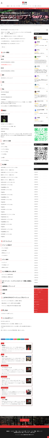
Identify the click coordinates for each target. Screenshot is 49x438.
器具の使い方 (37, 301)
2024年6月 (36, 189)
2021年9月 (36, 250)
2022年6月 (36, 233)
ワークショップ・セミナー (10, 20)
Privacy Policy (26, 432)
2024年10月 (36, 184)
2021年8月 (36, 253)
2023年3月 (36, 213)
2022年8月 (36, 228)
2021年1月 (36, 270)
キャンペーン (37, 306)
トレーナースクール (6, 378)
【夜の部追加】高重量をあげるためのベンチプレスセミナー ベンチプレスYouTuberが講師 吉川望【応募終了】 (27, 25)
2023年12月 (36, 196)
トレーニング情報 (38, 292)
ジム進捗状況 (37, 304)
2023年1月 (36, 218)
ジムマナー (13, 431)
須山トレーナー (5, 389)
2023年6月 (36, 206)
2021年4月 (36, 262)
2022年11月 (36, 223)
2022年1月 (36, 243)
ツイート (35, 165)
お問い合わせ (32, 432)
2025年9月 (36, 179)
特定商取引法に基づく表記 (19, 432)
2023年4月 (36, 211)
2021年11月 (36, 248)
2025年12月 (36, 177)
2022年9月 (36, 226)
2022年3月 (36, 240)
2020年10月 (36, 277)
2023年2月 (36, 216)
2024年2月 (36, 191)
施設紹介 (3, 345)
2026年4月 (36, 172)
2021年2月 (36, 267)
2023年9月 (36, 204)
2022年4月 (36, 238)
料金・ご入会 (4, 356)
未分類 (36, 311)
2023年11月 (36, 199)
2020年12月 (36, 272)
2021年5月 (36, 260)
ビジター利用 (23, 431)
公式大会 (36, 294)
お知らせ (36, 309)
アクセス (28, 431)
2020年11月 (36, 275)
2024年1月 (36, 194)
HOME (2, 25)
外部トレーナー (40, 431)
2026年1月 (36, 174)
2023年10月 (36, 201)
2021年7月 (36, 255)
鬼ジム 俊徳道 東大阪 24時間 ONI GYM (27, 434)
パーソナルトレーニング (7, 367)
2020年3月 (36, 282)
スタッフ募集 (4, 399)
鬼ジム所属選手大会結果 (39, 289)
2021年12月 (36, 245)
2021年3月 (36, 265)
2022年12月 (36, 221)
